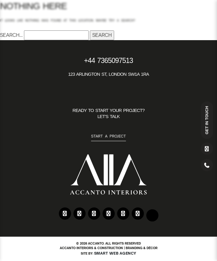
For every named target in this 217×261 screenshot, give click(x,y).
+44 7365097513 (108, 60)
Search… (11, 35)
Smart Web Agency (115, 253)
